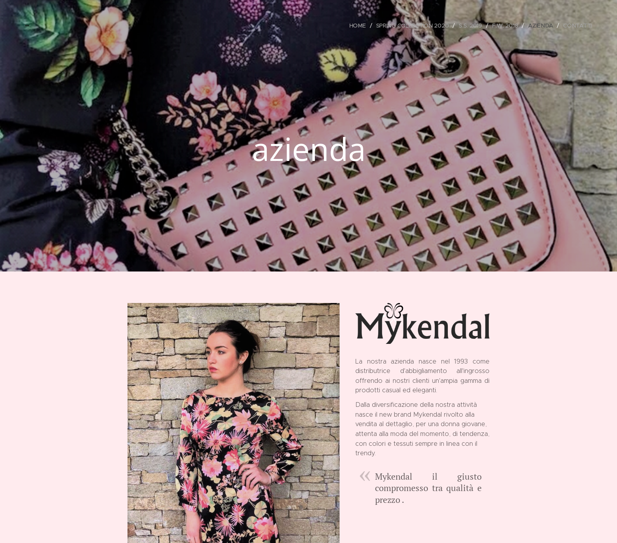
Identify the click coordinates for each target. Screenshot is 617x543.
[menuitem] (357, 25)
